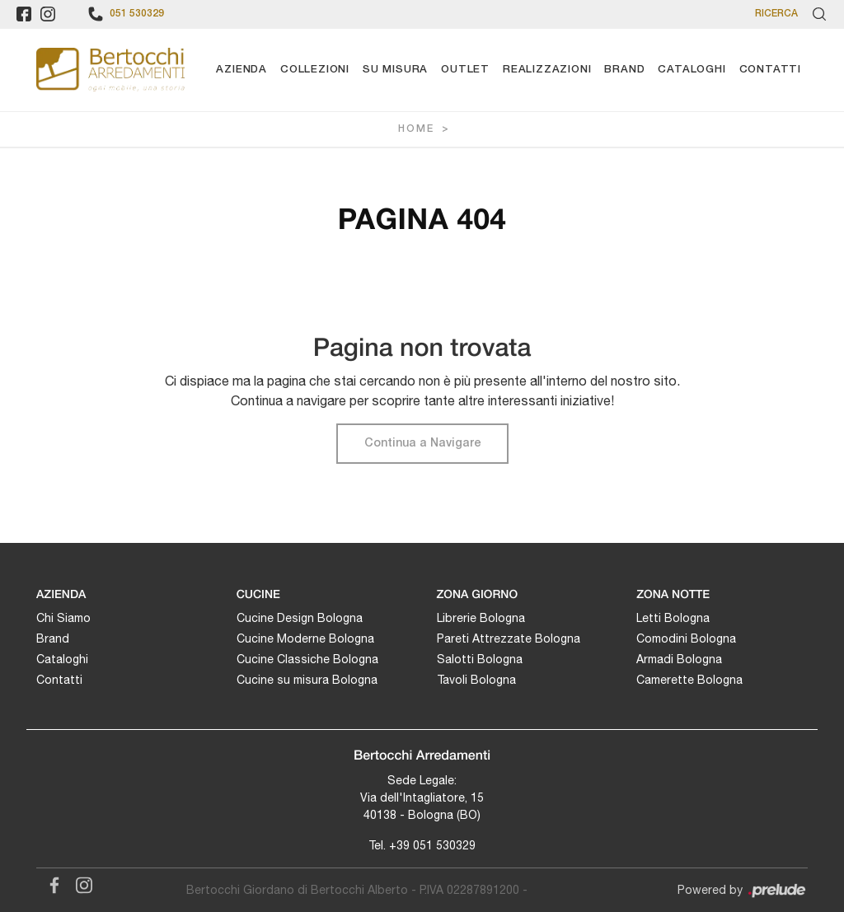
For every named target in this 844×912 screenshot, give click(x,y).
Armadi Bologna (679, 659)
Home (416, 128)
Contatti (770, 69)
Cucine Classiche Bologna (307, 659)
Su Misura (395, 69)
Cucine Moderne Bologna (305, 638)
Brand (624, 69)
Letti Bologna (673, 617)
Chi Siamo (63, 617)
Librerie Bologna (481, 617)
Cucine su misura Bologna (307, 679)
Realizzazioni (547, 69)
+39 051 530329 (432, 845)
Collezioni (314, 69)
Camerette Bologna (689, 679)
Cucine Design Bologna (300, 617)
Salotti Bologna (480, 659)
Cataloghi (691, 69)
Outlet (465, 69)
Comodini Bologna (686, 638)
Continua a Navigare (422, 443)
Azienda (241, 69)
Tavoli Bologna (476, 679)
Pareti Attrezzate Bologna (508, 638)
